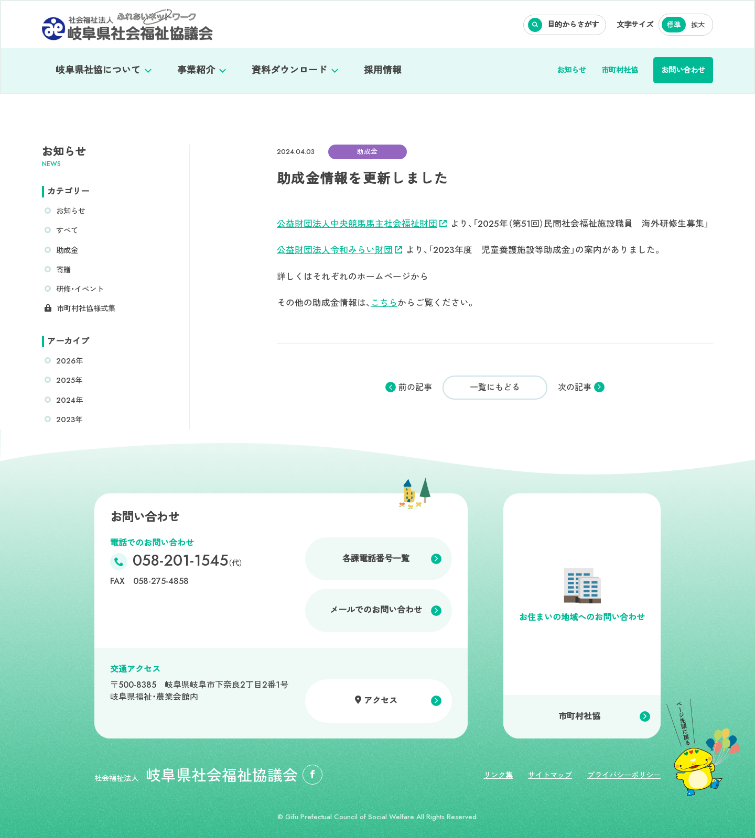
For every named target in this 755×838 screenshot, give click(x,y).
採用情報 (383, 70)
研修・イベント (80, 289)
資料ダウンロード (289, 70)
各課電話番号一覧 (375, 559)
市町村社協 (619, 70)
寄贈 (63, 269)
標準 (674, 25)
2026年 (69, 361)
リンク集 (498, 775)
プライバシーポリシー (624, 775)
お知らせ (571, 70)
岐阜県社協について (98, 70)
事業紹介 (196, 70)
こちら (384, 302)
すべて (67, 230)
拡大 (698, 25)
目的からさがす (573, 24)
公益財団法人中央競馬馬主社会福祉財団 (362, 223)
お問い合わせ (683, 70)
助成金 (67, 250)
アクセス (380, 700)
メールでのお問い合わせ (376, 610)
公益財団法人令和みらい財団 (339, 250)
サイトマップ (550, 775)
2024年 (69, 400)
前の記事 (415, 387)
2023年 (69, 419)
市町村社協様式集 (86, 308)
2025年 (69, 380)
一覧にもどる (495, 387)
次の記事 (574, 387)
